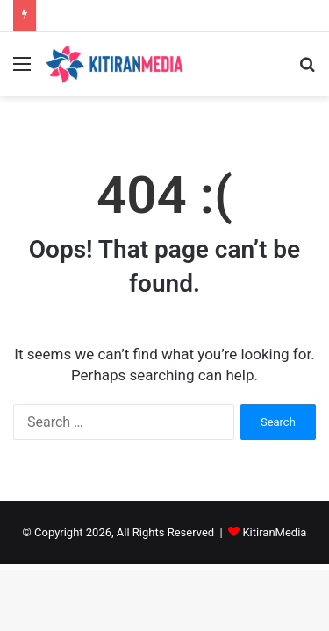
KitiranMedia (274, 532)
